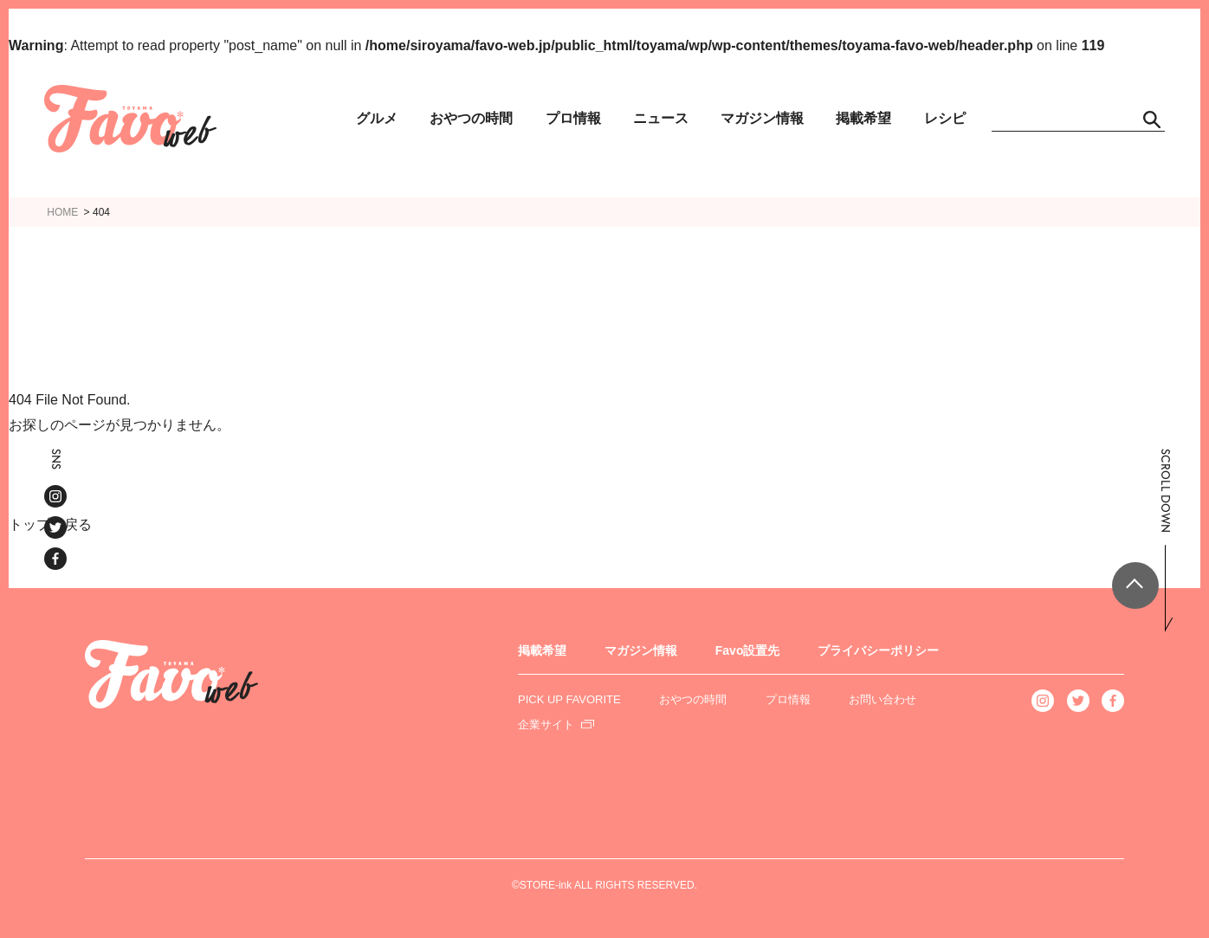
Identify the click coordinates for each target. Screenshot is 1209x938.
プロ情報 (573, 118)
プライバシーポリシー (878, 650)
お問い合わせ (882, 699)
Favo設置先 (747, 650)
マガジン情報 (762, 118)
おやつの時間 (471, 118)
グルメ (377, 118)
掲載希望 (863, 118)
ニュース (661, 118)
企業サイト (546, 724)
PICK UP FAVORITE (569, 699)
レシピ (945, 118)
